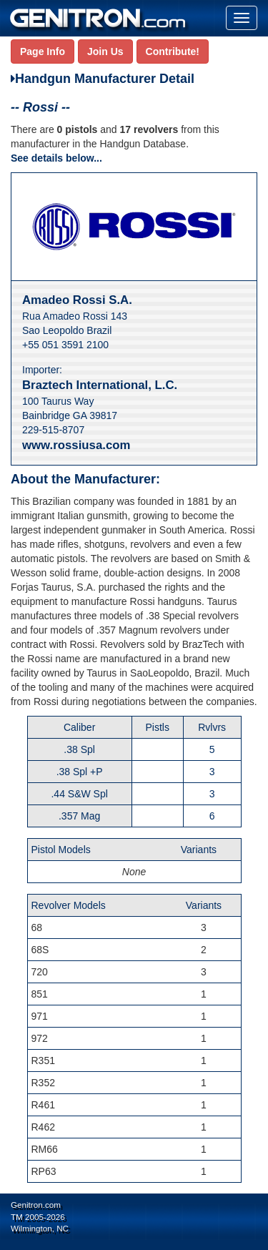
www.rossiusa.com (76, 445)
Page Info (42, 51)
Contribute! (172, 51)
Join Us (105, 51)
